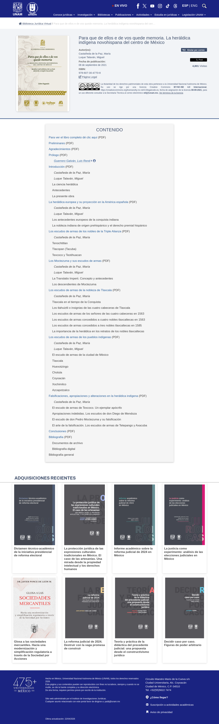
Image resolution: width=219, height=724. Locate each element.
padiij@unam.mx (112, 701)
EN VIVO (119, 5)
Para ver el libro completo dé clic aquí (73, 137)
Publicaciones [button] (124, 14)
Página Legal (88, 76)
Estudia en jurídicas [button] (166, 14)
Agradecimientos (59, 149)
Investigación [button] (86, 14)
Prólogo (54, 155)
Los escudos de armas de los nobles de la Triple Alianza (85, 231)
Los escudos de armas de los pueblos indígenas (80, 337)
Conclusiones (57, 431)
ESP (185, 5)
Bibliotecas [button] (105, 14)
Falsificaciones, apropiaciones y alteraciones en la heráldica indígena (93, 396)
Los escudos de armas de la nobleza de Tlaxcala (80, 290)
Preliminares (57, 143)
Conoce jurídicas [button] (64, 14)
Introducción (57, 166)
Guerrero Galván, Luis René (72, 161)
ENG (194, 5)
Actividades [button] (144, 14)
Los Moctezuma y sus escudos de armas (75, 260)
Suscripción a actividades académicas (170, 704)
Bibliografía (56, 437)
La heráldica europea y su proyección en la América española (88, 202)
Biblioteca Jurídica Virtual (35, 23)
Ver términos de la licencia (171, 93)
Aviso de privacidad (159, 712)
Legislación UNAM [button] (194, 14)
